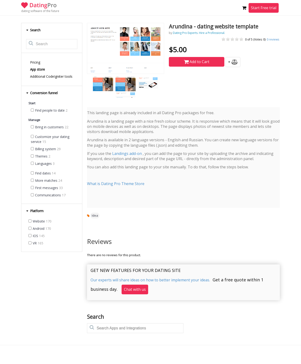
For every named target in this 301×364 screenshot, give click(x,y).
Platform (35, 211)
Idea (95, 215)
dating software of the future (40, 11)
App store (37, 69)
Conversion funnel (42, 93)
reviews (273, 39)
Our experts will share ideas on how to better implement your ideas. (150, 280)
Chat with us (135, 289)
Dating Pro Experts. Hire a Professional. (199, 33)
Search (33, 30)
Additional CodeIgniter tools (51, 76)
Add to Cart (196, 61)
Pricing (35, 62)
